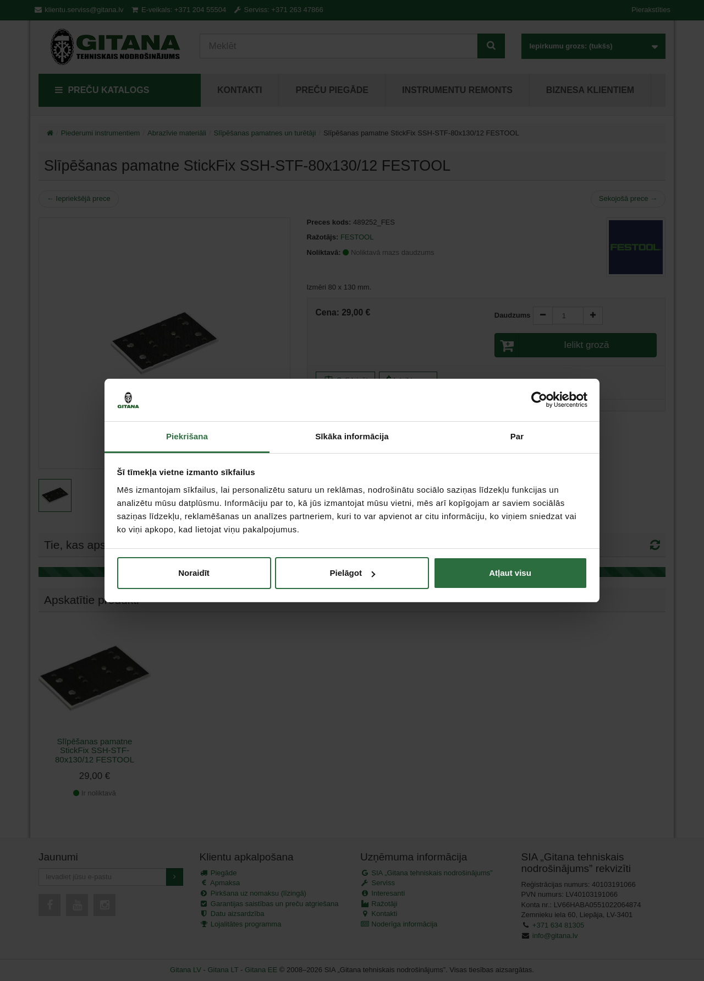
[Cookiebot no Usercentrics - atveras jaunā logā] (539, 400)
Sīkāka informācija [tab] (352, 436)
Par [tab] (517, 436)
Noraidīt (194, 572)
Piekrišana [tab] (187, 436)
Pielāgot (352, 572)
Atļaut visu (510, 572)
